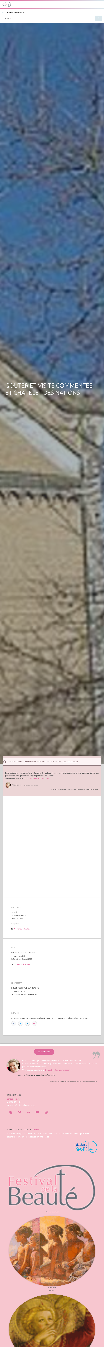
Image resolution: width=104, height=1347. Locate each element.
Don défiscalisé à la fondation (37, 778)
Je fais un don (44, 1051)
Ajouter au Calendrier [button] (22, 929)
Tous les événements (13, 13)
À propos (35, 1130)
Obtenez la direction (22, 964)
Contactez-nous (13, 1099)
